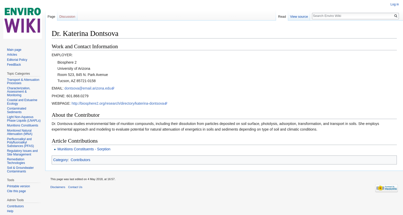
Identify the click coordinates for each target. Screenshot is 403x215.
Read (282, 16)
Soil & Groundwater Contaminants (20, 169)
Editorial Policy (17, 60)
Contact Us (75, 187)
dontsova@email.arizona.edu (88, 88)
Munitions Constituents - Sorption (83, 149)
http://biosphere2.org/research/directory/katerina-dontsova (118, 103)
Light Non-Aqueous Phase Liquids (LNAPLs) (24, 118)
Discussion (67, 16)
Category (60, 160)
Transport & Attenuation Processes (23, 81)
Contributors (80, 160)
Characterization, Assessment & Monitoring (18, 91)
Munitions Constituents (22, 125)
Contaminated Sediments (16, 110)
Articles (12, 54)
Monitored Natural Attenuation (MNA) (19, 132)
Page (51, 16)
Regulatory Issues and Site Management (22, 152)
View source (299, 16)
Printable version (18, 186)
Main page (14, 50)
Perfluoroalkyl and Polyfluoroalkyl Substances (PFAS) (20, 142)
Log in (394, 4)
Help (10, 211)
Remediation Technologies (16, 161)
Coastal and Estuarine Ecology (22, 101)
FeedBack (14, 64)
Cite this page (16, 191)
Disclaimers (57, 187)
